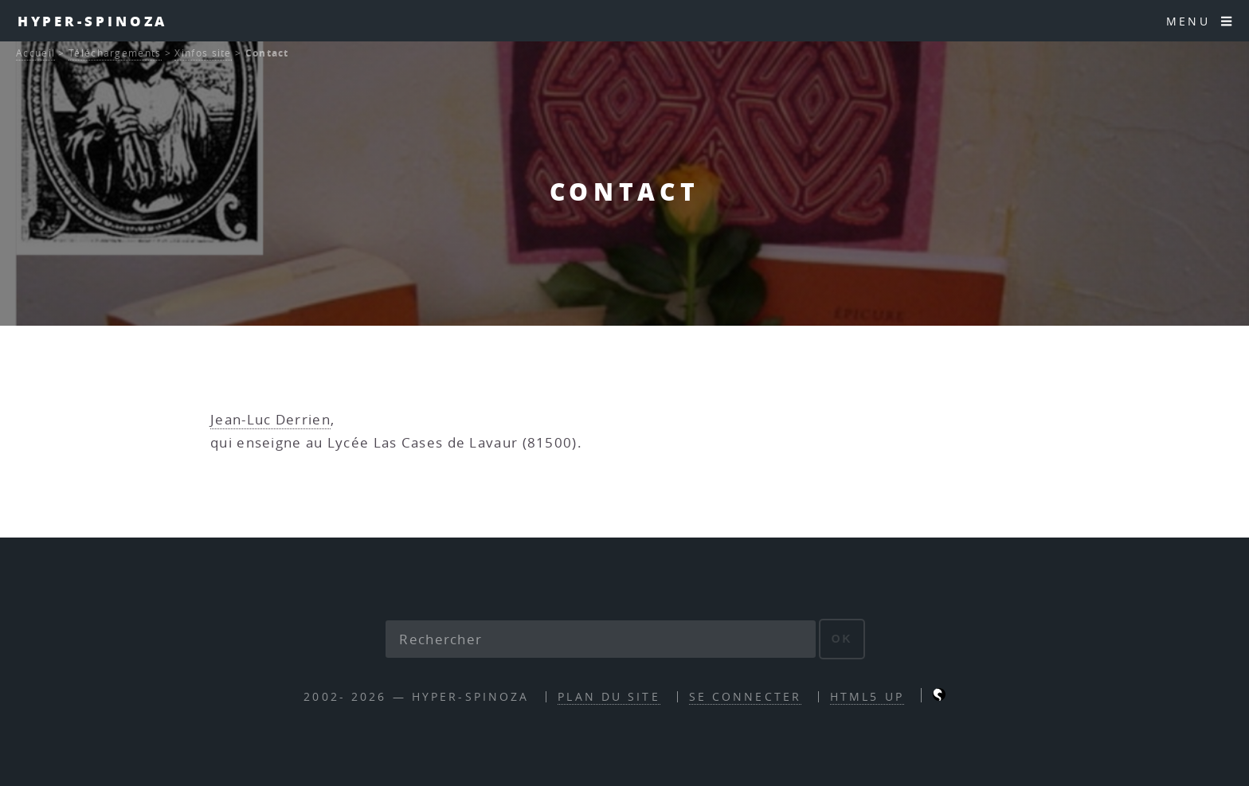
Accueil (35, 53)
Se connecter (745, 696)
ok (842, 638)
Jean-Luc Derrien (270, 419)
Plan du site (609, 696)
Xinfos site (202, 53)
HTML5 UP (867, 696)
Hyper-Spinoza (93, 20)
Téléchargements (115, 53)
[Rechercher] (601, 639)
